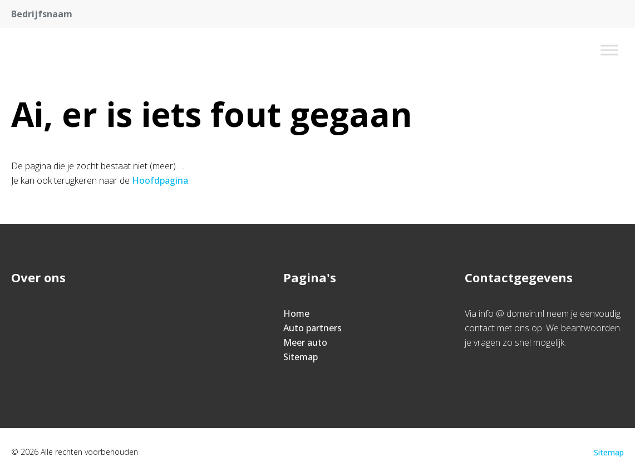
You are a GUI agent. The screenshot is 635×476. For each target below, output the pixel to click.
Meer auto (305, 342)
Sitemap (300, 357)
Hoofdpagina (160, 180)
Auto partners (312, 328)
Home (296, 313)
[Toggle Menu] (609, 50)
